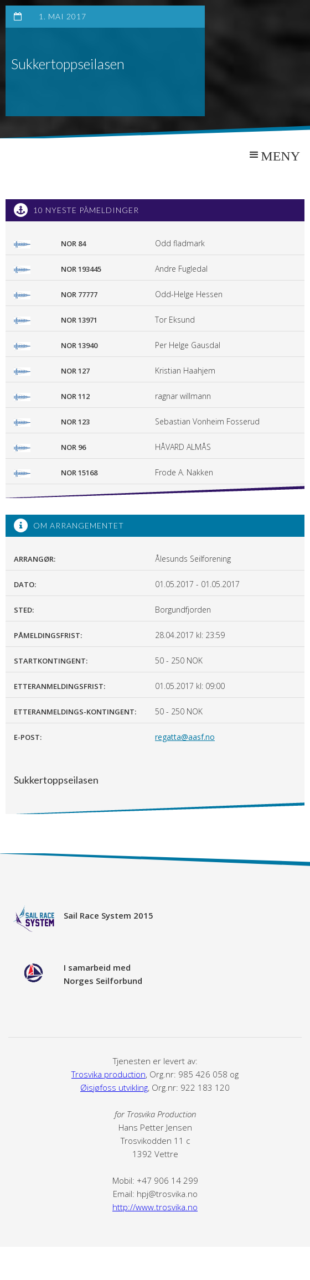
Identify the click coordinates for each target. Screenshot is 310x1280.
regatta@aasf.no (185, 737)
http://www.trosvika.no (155, 1206)
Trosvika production (108, 1074)
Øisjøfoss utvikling (114, 1087)
